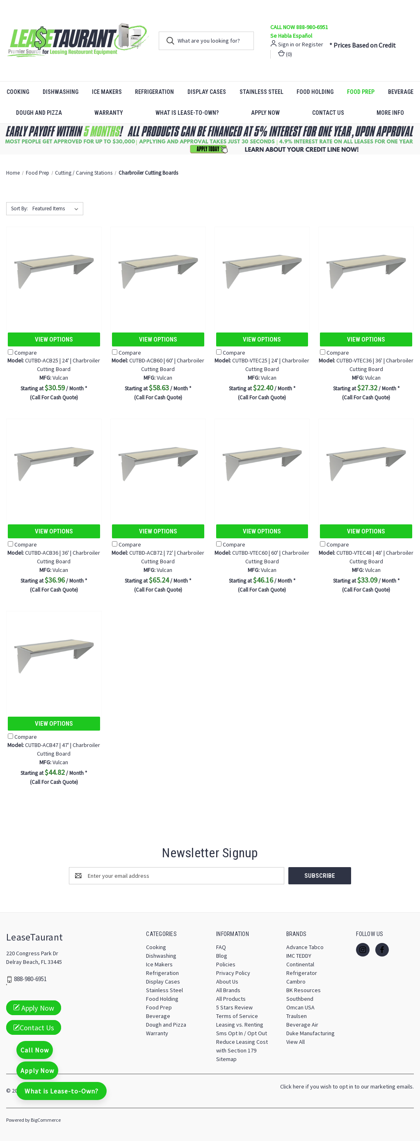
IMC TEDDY (298, 955)
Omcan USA (300, 1007)
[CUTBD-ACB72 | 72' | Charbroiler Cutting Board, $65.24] (158, 464)
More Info (390, 112)
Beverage (158, 1016)
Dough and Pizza (39, 112)
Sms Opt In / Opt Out (241, 1033)
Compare (22, 352)
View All (295, 1041)
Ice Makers (107, 92)
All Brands (228, 990)
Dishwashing (60, 92)
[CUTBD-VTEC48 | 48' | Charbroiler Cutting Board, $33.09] (366, 464)
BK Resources (303, 990)
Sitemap (226, 1059)
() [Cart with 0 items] (285, 54)
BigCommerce (46, 1120)
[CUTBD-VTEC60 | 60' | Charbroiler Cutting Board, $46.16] (262, 464)
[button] (210, 139)
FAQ (221, 947)
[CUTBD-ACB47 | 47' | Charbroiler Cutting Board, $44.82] (54, 656)
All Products (231, 998)
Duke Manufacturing (310, 1033)
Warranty (108, 112)
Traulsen (296, 1016)
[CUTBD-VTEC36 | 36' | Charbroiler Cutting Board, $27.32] (366, 272)
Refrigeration (154, 92)
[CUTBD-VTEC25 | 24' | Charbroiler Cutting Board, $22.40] (262, 272)
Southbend (299, 998)
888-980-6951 (30, 979)
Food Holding (315, 92)
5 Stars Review (234, 1007)
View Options (54, 339)
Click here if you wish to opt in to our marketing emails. (347, 1086)
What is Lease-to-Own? (187, 112)
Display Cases (206, 92)
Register (312, 44)
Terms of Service (237, 1016)
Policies (225, 964)
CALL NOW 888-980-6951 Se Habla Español (299, 31)
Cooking (18, 92)
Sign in (286, 44)
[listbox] (57, 209)
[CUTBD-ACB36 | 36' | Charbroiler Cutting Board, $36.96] (54, 464)
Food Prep (360, 92)
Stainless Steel (261, 92)
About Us (227, 981)
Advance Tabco (305, 947)
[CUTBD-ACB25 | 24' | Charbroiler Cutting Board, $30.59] (54, 272)
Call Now (35, 1050)
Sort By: (19, 208)
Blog (221, 955)
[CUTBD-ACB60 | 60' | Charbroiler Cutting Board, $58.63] (158, 272)
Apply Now (265, 112)
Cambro (296, 981)
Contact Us (328, 112)
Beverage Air (302, 1024)
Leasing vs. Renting (239, 1024)
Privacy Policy (233, 973)
